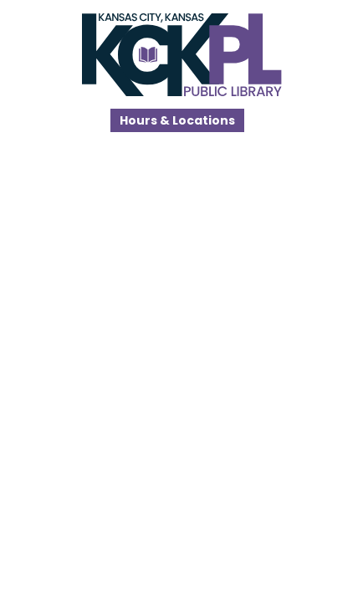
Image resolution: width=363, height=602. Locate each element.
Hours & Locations (177, 120)
